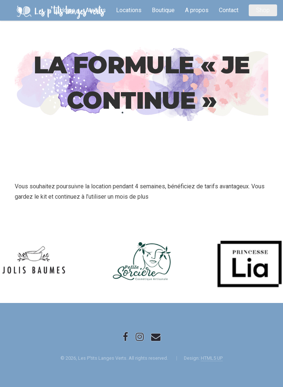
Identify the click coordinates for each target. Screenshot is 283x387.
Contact (228, 10)
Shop (263, 10)
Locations (129, 10)
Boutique (163, 10)
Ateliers (95, 10)
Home (67, 10)
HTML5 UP (212, 358)
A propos (197, 10)
